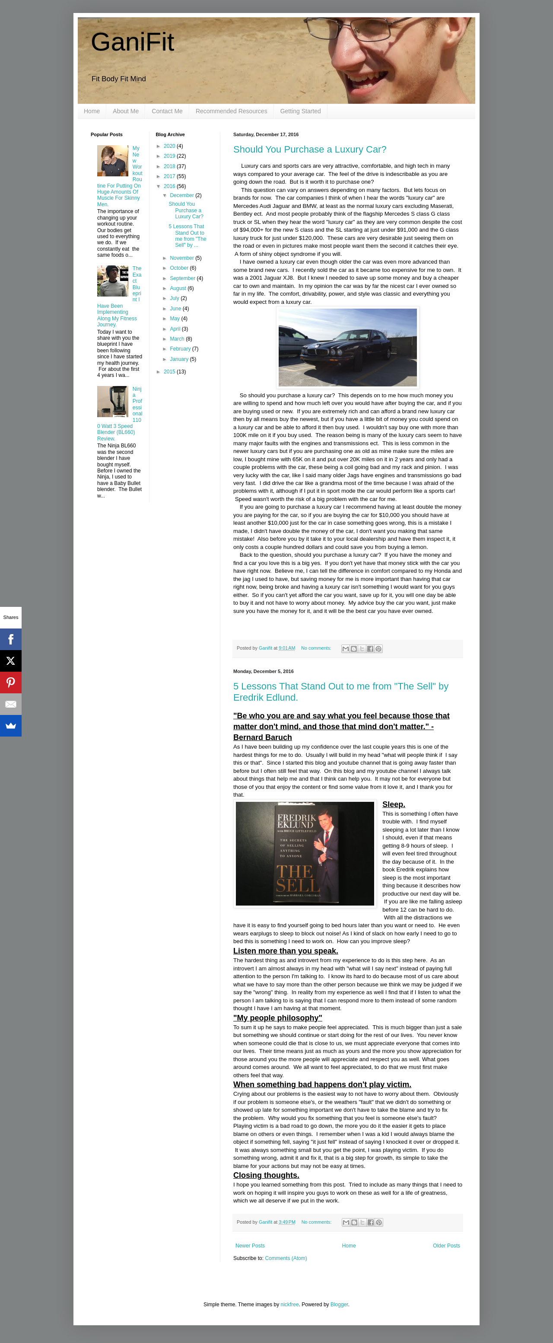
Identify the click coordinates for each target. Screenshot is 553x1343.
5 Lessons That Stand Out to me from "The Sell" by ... (187, 235)
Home (92, 111)
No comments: (317, 648)
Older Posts (446, 1246)
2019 (170, 156)
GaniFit (132, 41)
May (175, 319)
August (179, 288)
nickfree (290, 1305)
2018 (170, 166)
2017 (170, 176)
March (178, 339)
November (182, 258)
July (175, 298)
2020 (170, 146)
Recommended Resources (231, 111)
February (181, 349)
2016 (170, 186)
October (180, 268)
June (176, 309)
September (183, 278)
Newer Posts (250, 1246)
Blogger (339, 1305)
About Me (126, 111)
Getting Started (300, 111)
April (175, 329)
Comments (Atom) (286, 1258)
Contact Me (167, 111)
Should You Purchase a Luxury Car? (310, 149)
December (182, 195)
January (180, 359)
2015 (170, 372)
